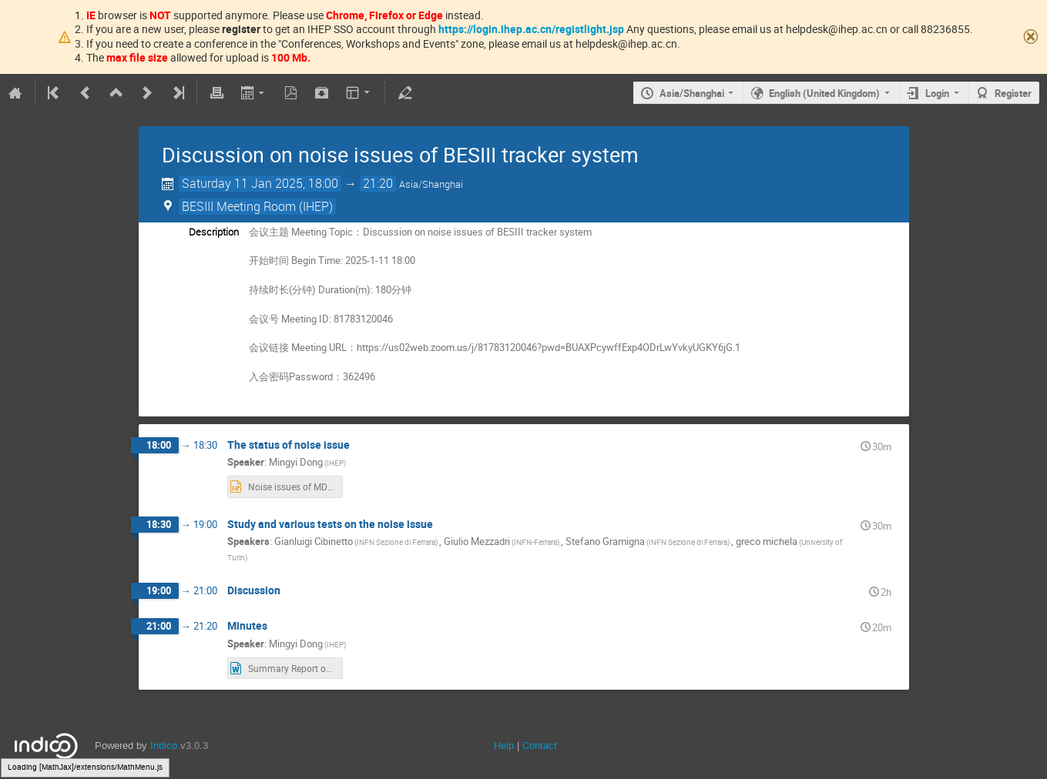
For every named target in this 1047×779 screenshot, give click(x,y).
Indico (163, 745)
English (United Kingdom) (824, 93)
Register (1013, 93)
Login (937, 93)
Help (504, 745)
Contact (539, 745)
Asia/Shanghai (691, 93)
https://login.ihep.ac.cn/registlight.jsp (531, 29)
